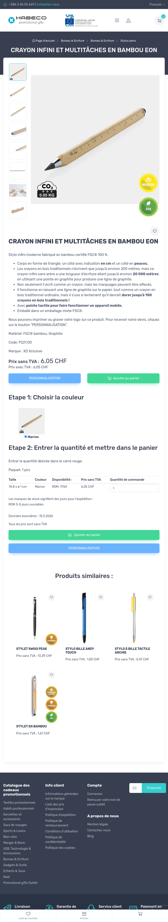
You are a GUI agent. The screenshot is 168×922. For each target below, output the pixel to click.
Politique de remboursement (56, 823)
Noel (6, 877)
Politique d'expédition (60, 815)
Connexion (94, 794)
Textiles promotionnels (19, 803)
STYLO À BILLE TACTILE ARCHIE (132, 650)
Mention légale (97, 824)
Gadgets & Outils (15, 865)
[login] (137, 20)
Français (155, 4)
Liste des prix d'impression (54, 807)
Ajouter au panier (123, 378)
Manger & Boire (14, 843)
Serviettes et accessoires (12, 817)
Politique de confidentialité (55, 839)
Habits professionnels (18, 808)
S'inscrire (154, 788)
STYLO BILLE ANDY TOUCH (79, 650)
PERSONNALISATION (44, 378)
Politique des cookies (60, 848)
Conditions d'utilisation (61, 831)
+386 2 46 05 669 (21, 4)
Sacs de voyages (15, 825)
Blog (90, 836)
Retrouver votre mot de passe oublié (103, 802)
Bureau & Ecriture (15, 859)
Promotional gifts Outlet (20, 883)
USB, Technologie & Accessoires (17, 851)
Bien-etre (10, 837)
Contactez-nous (48, 4)
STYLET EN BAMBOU (31, 726)
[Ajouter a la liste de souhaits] (51, 597)
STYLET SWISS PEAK (31, 649)
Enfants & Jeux (14, 871)
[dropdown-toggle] (159, 20)
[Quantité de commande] (134, 488)
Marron (31, 437)
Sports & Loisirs (14, 831)
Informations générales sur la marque (61, 796)
